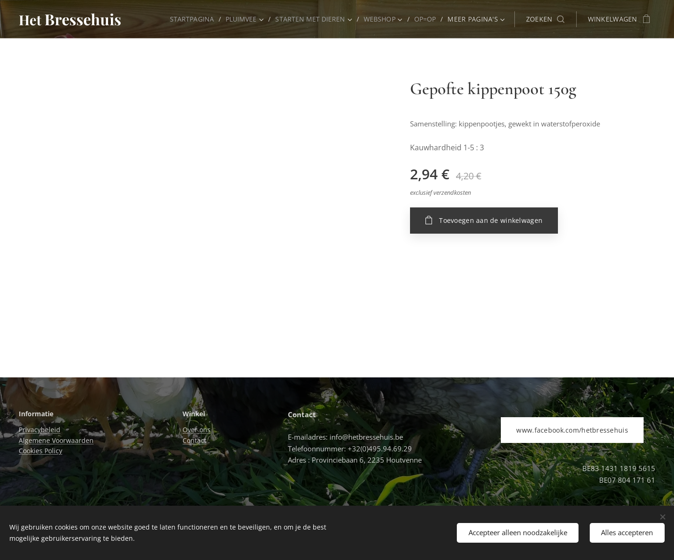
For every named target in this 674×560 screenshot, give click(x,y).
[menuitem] (189, 19)
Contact (194, 440)
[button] (545, 19)
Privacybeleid (39, 430)
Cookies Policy (40, 450)
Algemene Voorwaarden (56, 440)
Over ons (197, 430)
